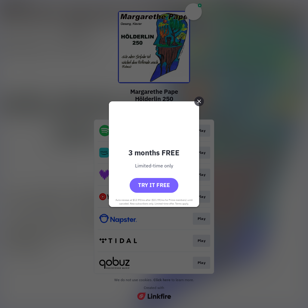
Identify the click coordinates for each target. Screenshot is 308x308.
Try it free (154, 185)
